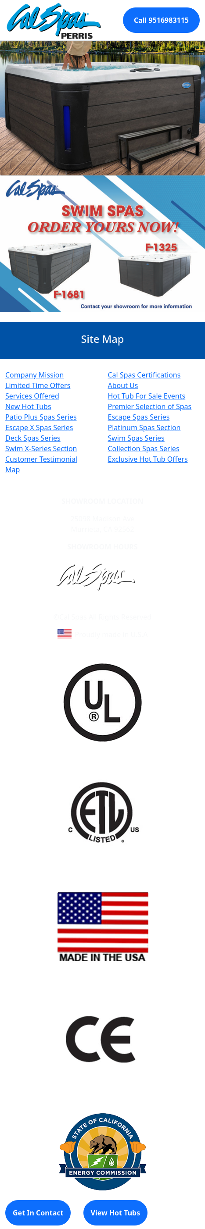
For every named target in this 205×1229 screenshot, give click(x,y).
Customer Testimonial (41, 459)
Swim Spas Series (136, 438)
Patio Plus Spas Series (41, 417)
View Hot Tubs (115, 1213)
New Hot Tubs (28, 406)
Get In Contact (38, 1213)
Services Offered (32, 396)
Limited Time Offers (37, 385)
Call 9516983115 (161, 20)
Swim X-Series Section (41, 448)
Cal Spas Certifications (144, 375)
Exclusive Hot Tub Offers (148, 459)
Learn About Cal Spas (86, 606)
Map (12, 469)
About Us (123, 385)
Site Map (140, 606)
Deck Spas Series (33, 438)
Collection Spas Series (144, 448)
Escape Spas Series (139, 417)
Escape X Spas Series (39, 427)
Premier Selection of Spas (150, 406)
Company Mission (34, 375)
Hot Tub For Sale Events (147, 396)
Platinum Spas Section (144, 427)
